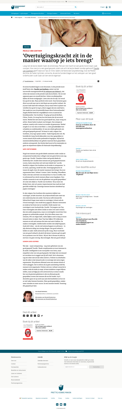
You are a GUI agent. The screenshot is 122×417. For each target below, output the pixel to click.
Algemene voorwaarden (42, 398)
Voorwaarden (15, 367)
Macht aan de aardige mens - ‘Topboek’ (87, 173)
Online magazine (18, 17)
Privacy (60, 398)
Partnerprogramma (16, 383)
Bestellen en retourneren (18, 370)
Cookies (67, 398)
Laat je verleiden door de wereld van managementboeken (86, 126)
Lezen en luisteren (16, 373)
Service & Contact (90, 398)
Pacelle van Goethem (41, 89)
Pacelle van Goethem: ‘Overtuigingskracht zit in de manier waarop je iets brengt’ (56, 17)
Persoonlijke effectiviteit (30, 17)
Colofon (53, 398)
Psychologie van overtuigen (84, 207)
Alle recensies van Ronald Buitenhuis (46, 299)
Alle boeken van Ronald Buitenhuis (45, 297)
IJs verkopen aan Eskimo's (52, 91)
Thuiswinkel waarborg (26, 398)
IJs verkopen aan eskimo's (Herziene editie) (84, 109)
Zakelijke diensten (43, 360)
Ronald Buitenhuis (29, 81)
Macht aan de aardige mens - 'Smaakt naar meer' (87, 197)
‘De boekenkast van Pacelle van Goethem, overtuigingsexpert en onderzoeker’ (86, 221)
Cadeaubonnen (42, 367)
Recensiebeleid (15, 380)
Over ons (13, 360)
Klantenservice (16, 357)
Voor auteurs (15, 376)
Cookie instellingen (77, 398)
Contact (13, 364)
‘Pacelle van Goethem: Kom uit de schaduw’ (86, 151)
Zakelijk (40, 357)
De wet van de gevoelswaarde (85, 161)
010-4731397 (107, 13)
